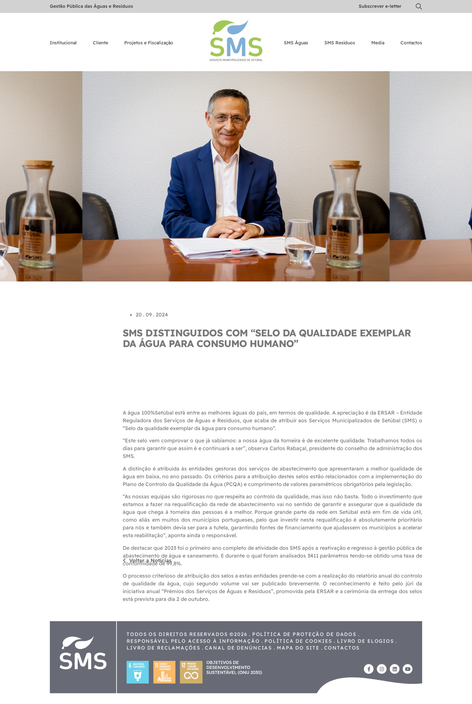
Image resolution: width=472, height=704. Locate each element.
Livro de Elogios (365, 664)
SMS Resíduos (339, 43)
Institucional (63, 43)
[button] (419, 6)
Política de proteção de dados (304, 657)
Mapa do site (298, 670)
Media (377, 43)
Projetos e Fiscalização (148, 43)
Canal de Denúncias (238, 670)
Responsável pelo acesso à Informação (193, 664)
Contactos (411, 43)
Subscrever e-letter (380, 6)
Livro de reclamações (163, 670)
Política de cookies (298, 664)
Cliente (100, 43)
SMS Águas (296, 43)
